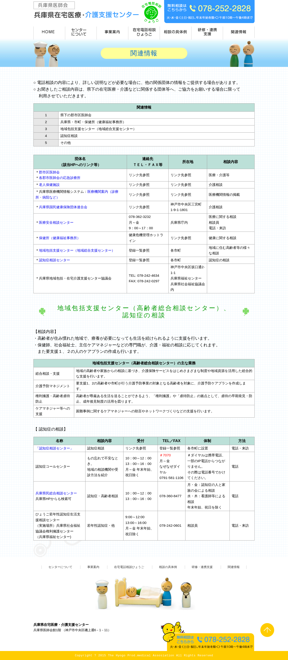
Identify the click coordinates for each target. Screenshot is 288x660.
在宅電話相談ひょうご (129, 567)
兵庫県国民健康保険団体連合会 (63, 207)
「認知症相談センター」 (54, 448)
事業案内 (93, 567)
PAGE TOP (267, 630)
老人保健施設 (49, 185)
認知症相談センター (54, 260)
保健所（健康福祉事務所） (59, 238)
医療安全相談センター (56, 222)
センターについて (60, 567)
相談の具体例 (168, 567)
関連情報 (234, 567)
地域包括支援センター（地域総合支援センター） (77, 250)
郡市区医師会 (49, 172)
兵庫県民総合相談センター (56, 493)
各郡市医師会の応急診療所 (59, 178)
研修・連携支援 (202, 567)
